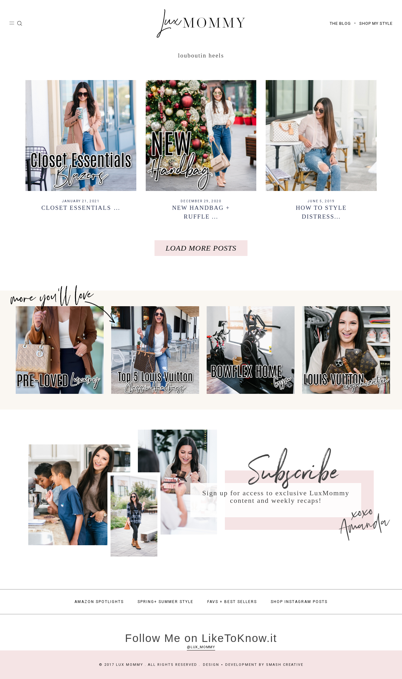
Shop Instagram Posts (299, 602)
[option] (58, 350)
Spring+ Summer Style (165, 602)
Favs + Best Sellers (232, 602)
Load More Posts (201, 248)
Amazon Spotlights (99, 602)
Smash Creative (284, 665)
